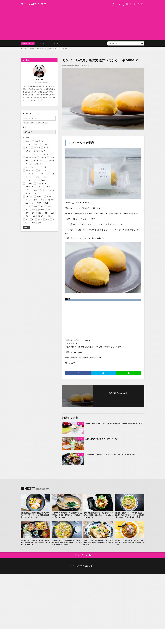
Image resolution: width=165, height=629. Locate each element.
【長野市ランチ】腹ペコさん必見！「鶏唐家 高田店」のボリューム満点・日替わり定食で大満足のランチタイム (35, 546)
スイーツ (38, 43)
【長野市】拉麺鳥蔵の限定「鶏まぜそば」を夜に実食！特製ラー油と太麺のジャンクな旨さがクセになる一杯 (98, 515)
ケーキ (86, 66)
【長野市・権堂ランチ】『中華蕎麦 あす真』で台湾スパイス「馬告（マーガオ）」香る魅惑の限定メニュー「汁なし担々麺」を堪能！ (129, 516)
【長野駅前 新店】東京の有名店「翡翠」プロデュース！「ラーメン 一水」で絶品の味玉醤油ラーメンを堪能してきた (35, 515)
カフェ (44, 43)
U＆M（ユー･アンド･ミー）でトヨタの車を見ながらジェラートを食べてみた (114, 424)
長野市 (32, 49)
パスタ (50, 43)
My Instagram (118, 4)
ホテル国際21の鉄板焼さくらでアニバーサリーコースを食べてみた (114, 454)
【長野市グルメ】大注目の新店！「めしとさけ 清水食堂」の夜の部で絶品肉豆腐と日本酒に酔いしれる (98, 546)
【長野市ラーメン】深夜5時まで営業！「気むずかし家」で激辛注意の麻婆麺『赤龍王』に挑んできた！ (129, 546)
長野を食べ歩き (89, 570)
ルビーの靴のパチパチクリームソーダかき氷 (105, 439)
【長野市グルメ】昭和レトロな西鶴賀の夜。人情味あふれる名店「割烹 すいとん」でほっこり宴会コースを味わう (66, 515)
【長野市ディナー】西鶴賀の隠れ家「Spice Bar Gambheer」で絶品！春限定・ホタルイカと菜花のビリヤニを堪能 (66, 546)
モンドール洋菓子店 (81, 142)
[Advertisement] (82, 24)
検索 (25, 227)
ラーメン (57, 43)
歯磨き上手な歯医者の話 (43, 97)
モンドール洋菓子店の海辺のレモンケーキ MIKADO (52, 49)
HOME (24, 49)
